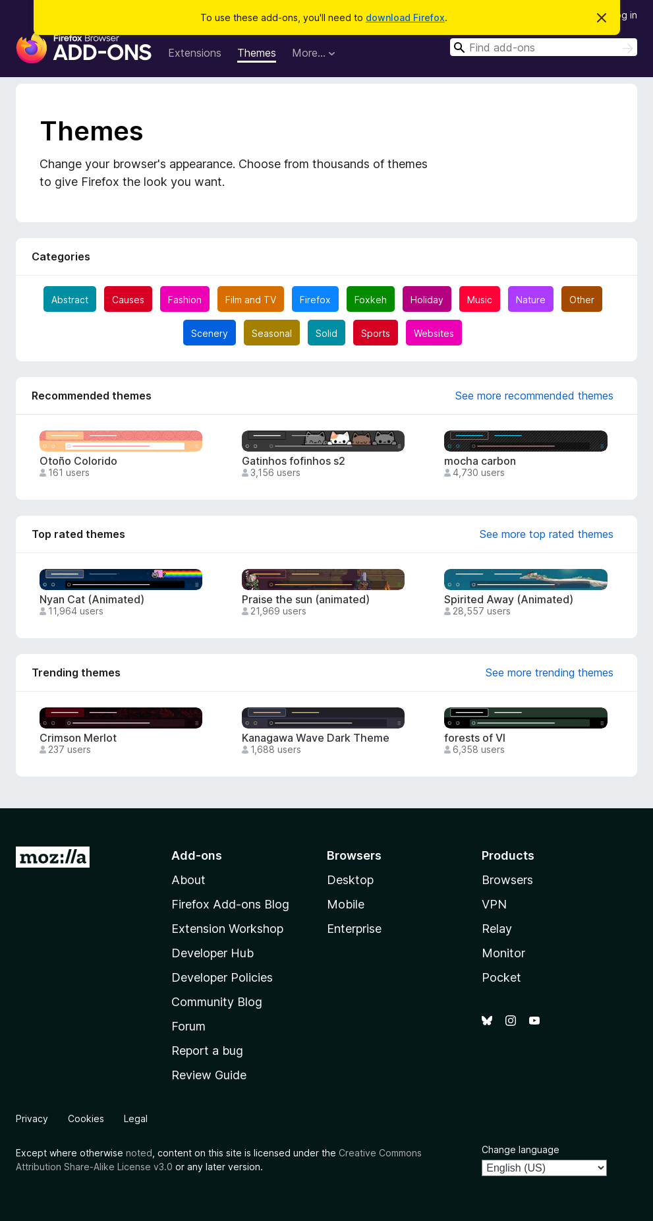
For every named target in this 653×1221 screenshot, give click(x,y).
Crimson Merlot (78, 738)
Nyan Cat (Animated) (92, 599)
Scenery (209, 333)
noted (139, 1152)
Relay (497, 929)
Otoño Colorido (78, 461)
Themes (256, 52)
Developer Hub (212, 953)
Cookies (86, 1118)
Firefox (315, 299)
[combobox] (543, 47)
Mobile (345, 904)
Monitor (503, 953)
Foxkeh (371, 299)
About (188, 880)
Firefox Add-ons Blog (230, 904)
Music (479, 299)
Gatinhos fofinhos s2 (293, 461)
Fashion (185, 299)
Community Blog (216, 1002)
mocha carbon (480, 461)
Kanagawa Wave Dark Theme (315, 738)
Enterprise (354, 929)
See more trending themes (549, 672)
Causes (128, 299)
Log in (624, 14)
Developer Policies (222, 977)
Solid (326, 333)
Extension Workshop (227, 929)
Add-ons (196, 855)
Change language (520, 1149)
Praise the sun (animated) (306, 599)
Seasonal (272, 333)
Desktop (350, 880)
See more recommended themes (534, 395)
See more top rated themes (546, 534)
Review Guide (208, 1075)
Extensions (194, 52)
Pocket (501, 977)
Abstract (69, 299)
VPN (494, 904)
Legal (136, 1118)
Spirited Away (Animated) (508, 599)
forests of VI (474, 738)
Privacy (32, 1118)
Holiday (427, 299)
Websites (434, 333)
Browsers (507, 880)
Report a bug (207, 1050)
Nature (531, 299)
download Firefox (405, 17)
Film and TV (250, 299)
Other (581, 299)
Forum (188, 1026)
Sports (375, 333)
